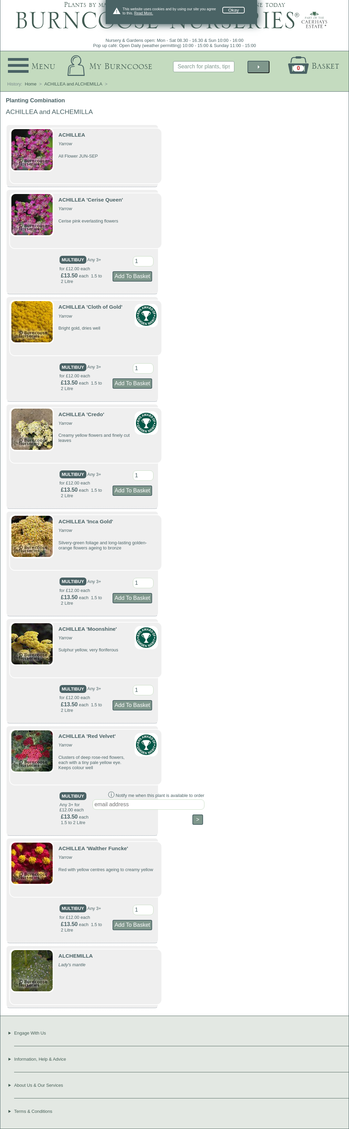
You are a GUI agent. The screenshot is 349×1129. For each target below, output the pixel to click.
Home (30, 84)
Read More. (143, 13)
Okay (233, 10)
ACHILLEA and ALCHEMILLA (73, 84)
